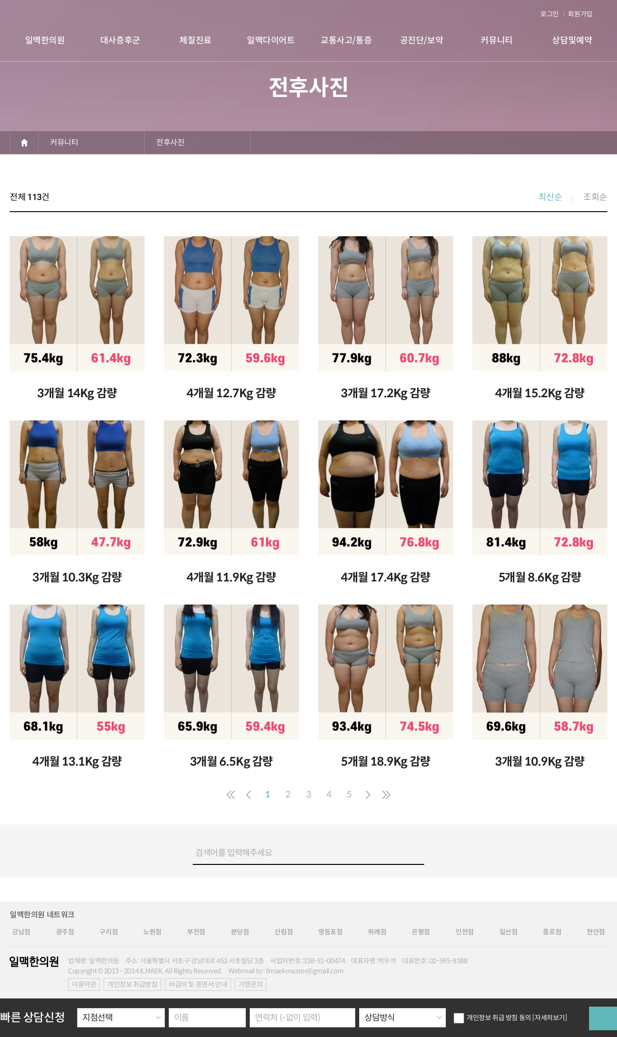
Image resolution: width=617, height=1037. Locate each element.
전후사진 (170, 142)
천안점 (596, 932)
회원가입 (580, 14)
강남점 (21, 932)
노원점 (152, 932)
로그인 (549, 14)
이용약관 (84, 984)
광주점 (65, 932)
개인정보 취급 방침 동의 (492, 1017)
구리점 (108, 932)
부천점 (196, 932)
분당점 (240, 932)
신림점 (283, 932)
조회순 (595, 197)
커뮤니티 (64, 142)
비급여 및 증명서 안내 (198, 984)
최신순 (550, 197)
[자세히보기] (549, 1017)
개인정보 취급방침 (132, 984)
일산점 (508, 932)
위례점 (377, 932)
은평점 (421, 932)
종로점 (552, 932)
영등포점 (330, 932)
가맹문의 (251, 984)
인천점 (465, 932)
